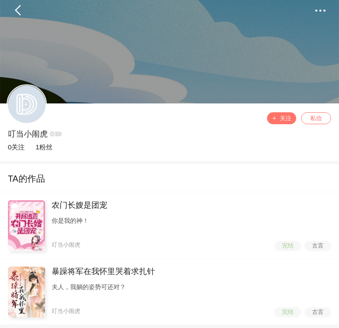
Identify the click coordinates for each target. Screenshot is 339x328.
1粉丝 (44, 147)
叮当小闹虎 (28, 134)
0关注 (16, 147)
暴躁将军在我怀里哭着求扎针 (103, 271)
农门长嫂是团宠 (79, 205)
